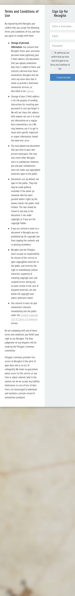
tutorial (30, 91)
